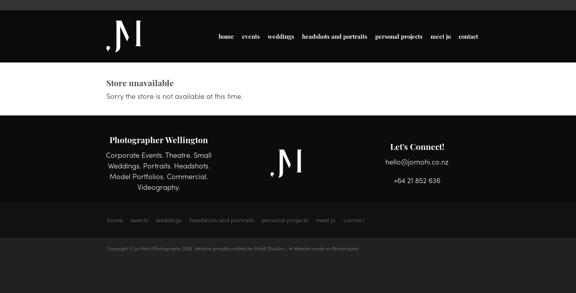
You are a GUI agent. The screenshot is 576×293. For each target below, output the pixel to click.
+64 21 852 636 (417, 180)
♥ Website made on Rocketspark (324, 248)
